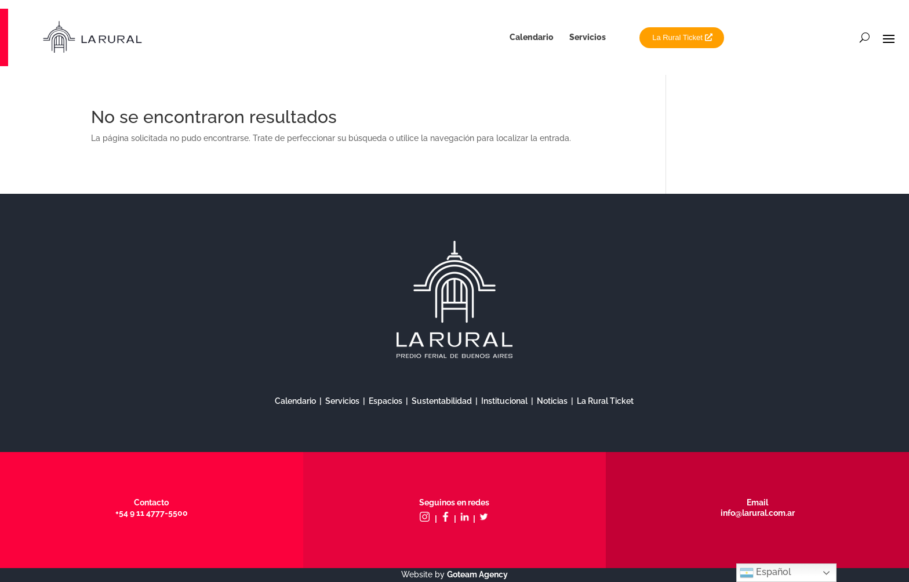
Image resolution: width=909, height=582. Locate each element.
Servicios (587, 37)
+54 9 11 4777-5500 (151, 513)
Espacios (385, 401)
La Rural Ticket (677, 37)
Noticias (552, 401)
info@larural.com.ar (758, 513)
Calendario (532, 37)
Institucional (504, 401)
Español (765, 573)
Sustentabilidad (442, 401)
